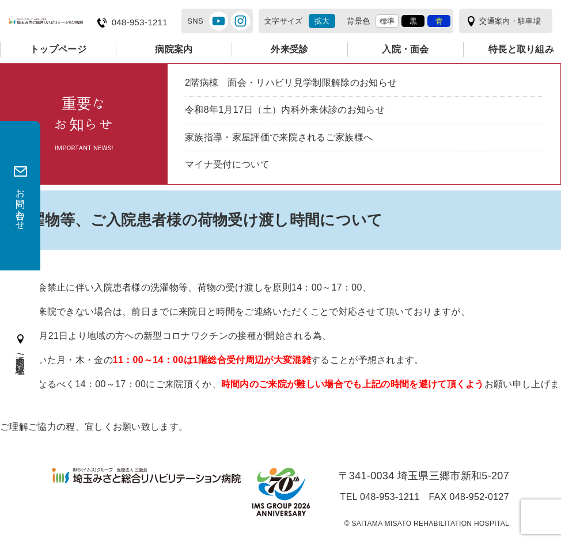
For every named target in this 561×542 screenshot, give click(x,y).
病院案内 (173, 49)
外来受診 (289, 49)
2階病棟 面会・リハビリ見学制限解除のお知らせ (291, 82)
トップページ (58, 49)
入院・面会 (405, 49)
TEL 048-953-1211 (380, 497)
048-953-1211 (140, 22)
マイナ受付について (227, 164)
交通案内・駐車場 (510, 21)
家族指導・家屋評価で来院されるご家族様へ (279, 137)
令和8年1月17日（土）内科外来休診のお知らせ (285, 109)
